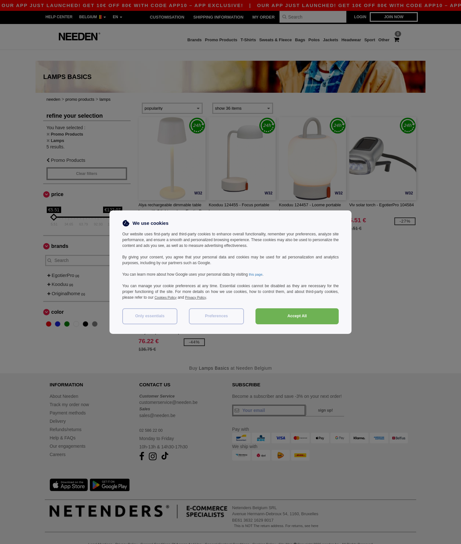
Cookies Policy (167, 297)
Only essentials (150, 316)
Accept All (297, 316)
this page (256, 274)
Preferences (216, 316)
